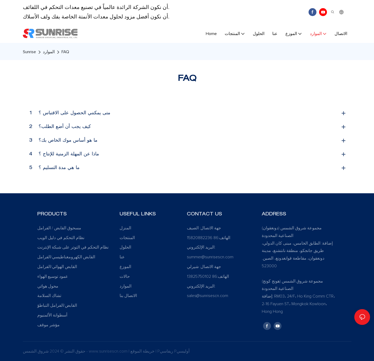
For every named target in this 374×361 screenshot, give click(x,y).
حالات (125, 276)
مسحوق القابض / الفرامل (59, 228)
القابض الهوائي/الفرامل (57, 267)
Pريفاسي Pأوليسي (173, 351)
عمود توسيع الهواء (52, 276)
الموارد (49, 52)
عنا (122, 257)
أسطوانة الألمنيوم (52, 315)
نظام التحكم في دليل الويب (60, 238)
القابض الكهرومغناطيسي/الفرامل (66, 257)
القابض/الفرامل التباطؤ (57, 305)
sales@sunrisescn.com (207, 296)
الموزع (125, 267)
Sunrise (29, 52)
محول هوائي (47, 286)
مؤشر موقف (48, 325)
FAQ (65, 52)
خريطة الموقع (143, 351)
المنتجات (127, 238)
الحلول (125, 247)
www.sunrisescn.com (109, 351)
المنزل (125, 228)
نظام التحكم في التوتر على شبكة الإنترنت (73, 247)
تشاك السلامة (49, 296)
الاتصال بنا (128, 296)
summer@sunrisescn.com (210, 257)
